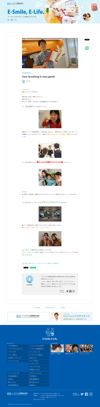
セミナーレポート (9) (13, 373)
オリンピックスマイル (85, 353)
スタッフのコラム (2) (34, 366)
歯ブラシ (50, 263)
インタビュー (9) (33, 363)
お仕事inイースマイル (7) (14, 358)
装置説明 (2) (32, 385)
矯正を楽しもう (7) (34, 382)
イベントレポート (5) (34, 352)
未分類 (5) (10, 379)
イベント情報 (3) (12, 355)
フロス (39, 263)
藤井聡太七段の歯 (69, 353)
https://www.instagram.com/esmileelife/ (73, 291)
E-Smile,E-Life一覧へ (50, 307)
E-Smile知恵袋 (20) (13, 345)
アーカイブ (52, 26)
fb (12, 20)
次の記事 (62, 307)
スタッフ (34, 263)
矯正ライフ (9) (12, 382)
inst (16, 20)
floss (26, 263)
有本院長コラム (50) (34, 369)
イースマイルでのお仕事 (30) (36, 345)
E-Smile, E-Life (25, 12)
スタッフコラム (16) (13, 361)
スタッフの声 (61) (33, 361)
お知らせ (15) (32, 358)
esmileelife (67, 291)
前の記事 (38, 307)
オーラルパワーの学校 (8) (35, 355)
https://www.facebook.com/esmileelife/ (70, 291)
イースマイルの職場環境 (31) (36, 348)
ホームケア (45, 263)
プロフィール (61, 26)
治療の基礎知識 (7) (34, 379)
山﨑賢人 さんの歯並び (56, 353)
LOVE (29, 263)
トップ (37, 26)
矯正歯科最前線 (26, 73)
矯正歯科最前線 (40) (13, 385)
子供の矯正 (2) (33, 376)
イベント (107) (12, 352)
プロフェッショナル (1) (35, 373)
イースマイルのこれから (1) (15, 348)
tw (8, 20)
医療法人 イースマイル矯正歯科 (15, 4)
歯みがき (56, 263)
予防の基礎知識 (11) (13, 376)
